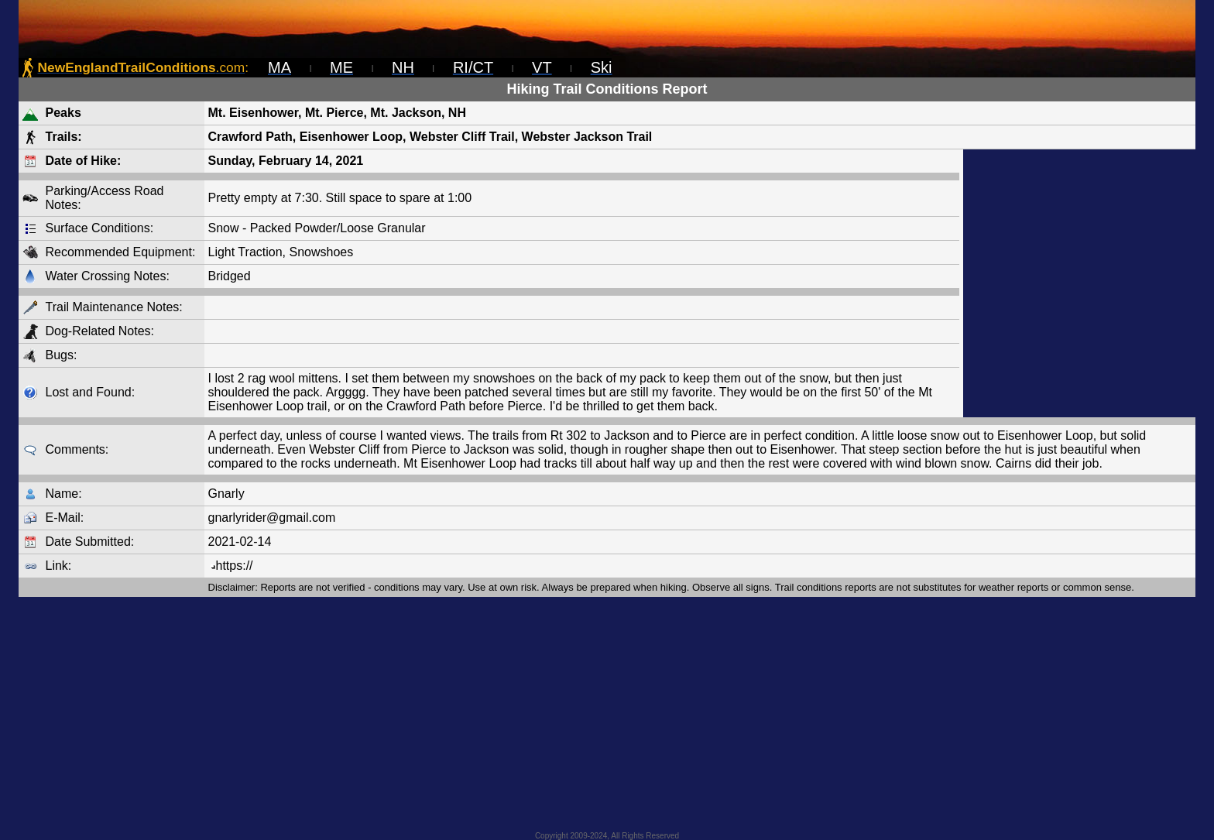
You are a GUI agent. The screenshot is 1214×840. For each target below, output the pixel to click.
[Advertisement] (1079, 283)
